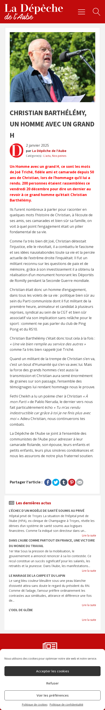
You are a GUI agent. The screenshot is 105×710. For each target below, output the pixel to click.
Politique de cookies (34, 704)
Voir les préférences (53, 695)
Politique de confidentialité (66, 704)
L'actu (47, 156)
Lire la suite (89, 535)
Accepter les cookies (52, 671)
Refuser (52, 683)
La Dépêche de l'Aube (49, 151)
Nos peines (59, 156)
